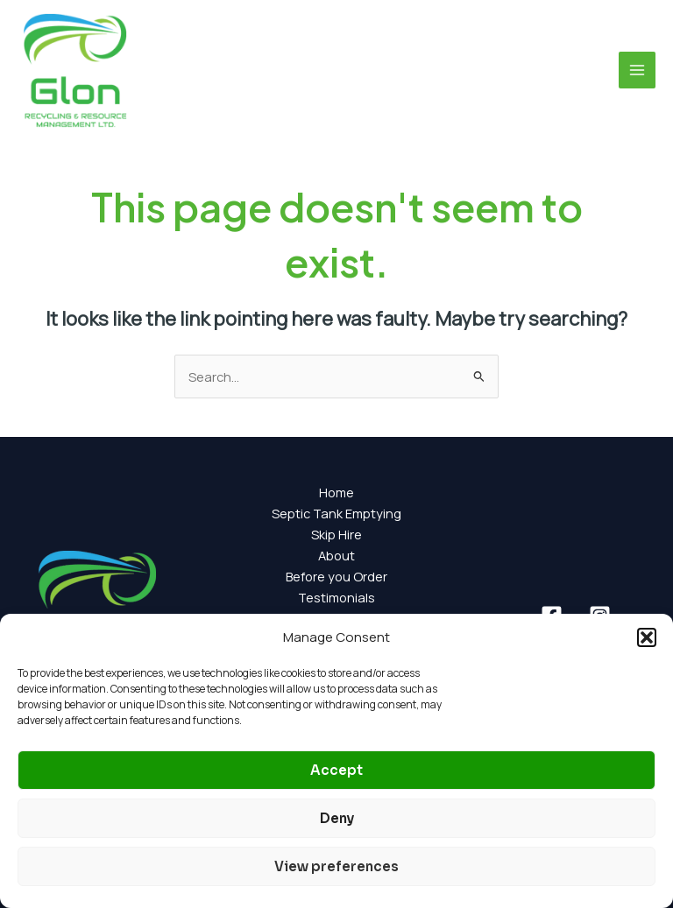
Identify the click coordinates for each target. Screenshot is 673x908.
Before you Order (336, 576)
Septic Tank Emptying (336, 513)
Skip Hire (336, 534)
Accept (336, 770)
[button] (646, 637)
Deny (337, 818)
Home (336, 492)
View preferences (336, 866)
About (336, 555)
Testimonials (336, 597)
